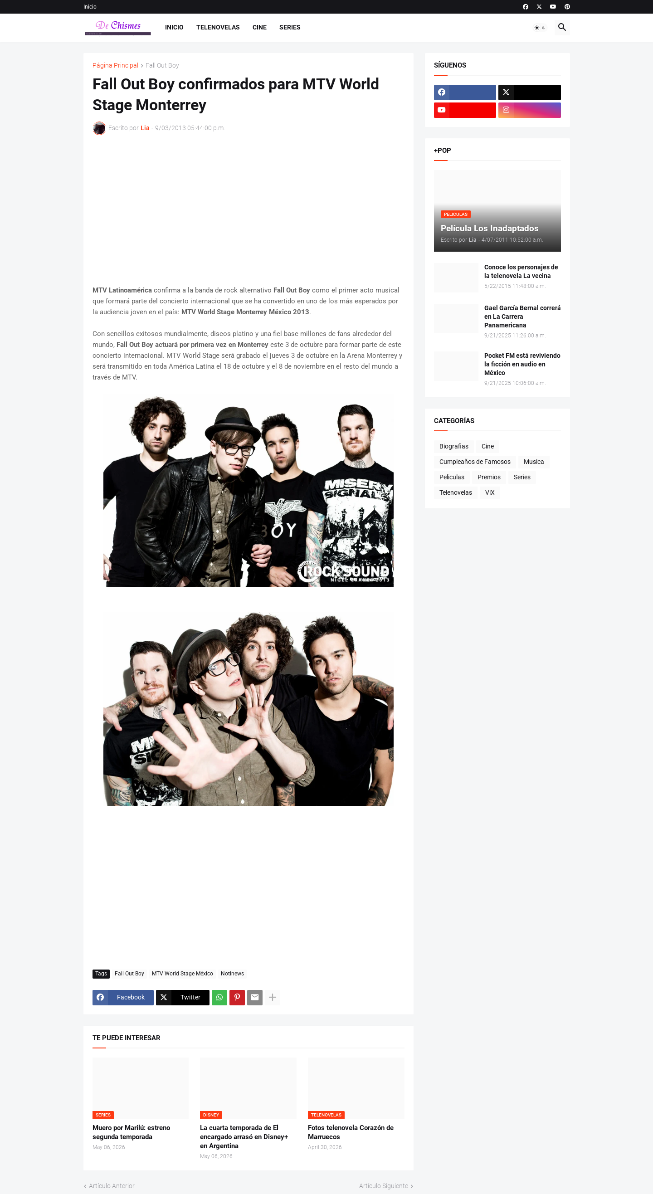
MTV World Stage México (182, 973)
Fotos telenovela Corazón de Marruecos (351, 1132)
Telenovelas (218, 27)
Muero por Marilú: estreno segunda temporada (131, 1132)
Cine (260, 27)
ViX (490, 492)
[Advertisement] (248, 209)
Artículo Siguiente (383, 1185)
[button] (540, 27)
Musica (534, 461)
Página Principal (115, 65)
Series (290, 27)
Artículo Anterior (112, 1185)
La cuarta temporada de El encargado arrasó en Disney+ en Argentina (244, 1137)
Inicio (90, 7)
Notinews (232, 973)
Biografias (453, 446)
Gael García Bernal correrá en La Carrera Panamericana (522, 316)
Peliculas (451, 477)
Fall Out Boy (162, 65)
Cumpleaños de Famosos (475, 461)
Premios (489, 477)
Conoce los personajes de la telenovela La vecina (521, 271)
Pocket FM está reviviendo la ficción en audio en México (522, 364)
